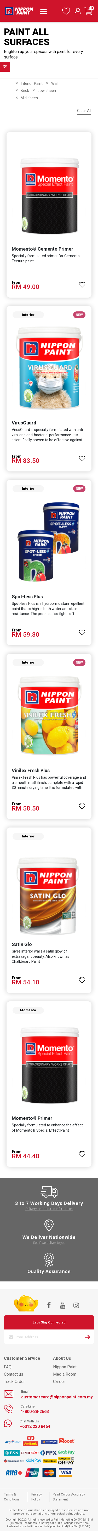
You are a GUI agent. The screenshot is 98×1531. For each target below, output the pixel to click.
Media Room (64, 1374)
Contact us (13, 1374)
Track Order (14, 1381)
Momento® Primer (32, 1118)
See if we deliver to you (49, 1243)
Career (59, 1381)
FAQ (7, 1366)
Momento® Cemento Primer (42, 249)
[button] (82, 282)
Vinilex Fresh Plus (31, 770)
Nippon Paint (65, 1366)
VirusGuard (24, 422)
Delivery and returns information (49, 1209)
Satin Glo (22, 944)
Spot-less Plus (27, 596)
